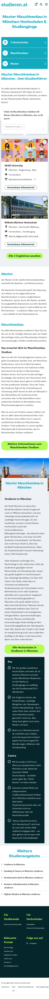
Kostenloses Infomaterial (20, 187)
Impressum (5, 987)
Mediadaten (31, 924)
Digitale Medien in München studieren (22, 894)
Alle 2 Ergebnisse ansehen (24, 256)
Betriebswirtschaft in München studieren (23, 877)
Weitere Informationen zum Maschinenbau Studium (25, 445)
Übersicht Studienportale (13, 924)
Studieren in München (14, 864)
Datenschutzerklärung (25, 987)
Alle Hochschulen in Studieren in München (24, 649)
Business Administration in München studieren (21, 886)
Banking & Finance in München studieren (23, 871)
